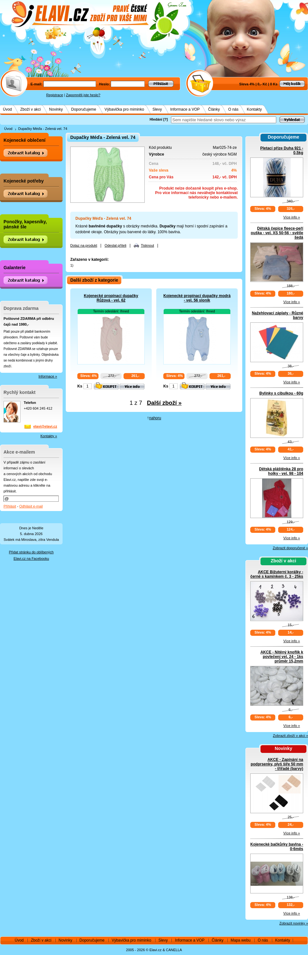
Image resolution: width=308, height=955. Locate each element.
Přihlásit (10, 506)
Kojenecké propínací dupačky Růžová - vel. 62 (111, 298)
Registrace (54, 95)
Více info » (291, 217)
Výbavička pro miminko (124, 109)
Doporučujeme (83, 109)
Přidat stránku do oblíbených (31, 552)
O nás (233, 109)
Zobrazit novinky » (293, 923)
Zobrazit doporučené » (290, 548)
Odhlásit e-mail (31, 506)
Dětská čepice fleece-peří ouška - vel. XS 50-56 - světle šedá (277, 233)
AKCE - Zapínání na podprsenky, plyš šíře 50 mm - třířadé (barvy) (277, 764)
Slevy (157, 109)
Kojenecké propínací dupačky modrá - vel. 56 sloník (196, 298)
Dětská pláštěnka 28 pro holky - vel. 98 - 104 (281, 471)
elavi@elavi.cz (45, 426)
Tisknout (147, 245)
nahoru (155, 418)
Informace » (47, 376)
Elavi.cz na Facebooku (31, 558)
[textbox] (223, 119)
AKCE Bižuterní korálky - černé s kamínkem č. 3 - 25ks (276, 574)
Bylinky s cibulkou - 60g (281, 393)
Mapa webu (241, 940)
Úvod (7, 109)
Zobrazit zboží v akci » (290, 736)
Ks (79, 386)
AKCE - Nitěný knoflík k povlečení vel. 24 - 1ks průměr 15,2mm (282, 656)
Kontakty (254, 109)
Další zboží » (164, 403)
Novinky (56, 109)
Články (214, 109)
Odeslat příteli (115, 245)
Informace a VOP (185, 109)
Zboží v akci (30, 109)
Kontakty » (48, 436)
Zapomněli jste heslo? (83, 95)
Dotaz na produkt (83, 245)
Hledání (156, 119)
